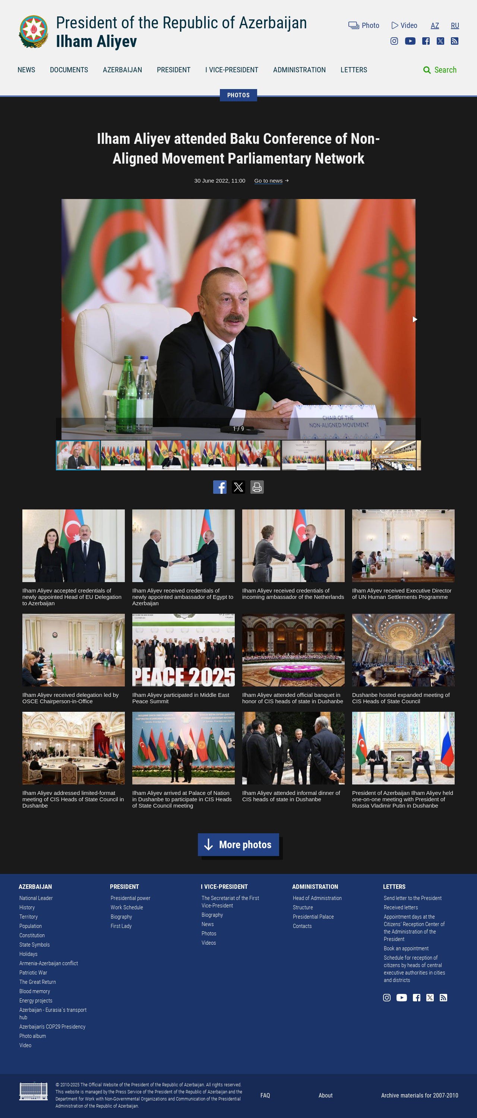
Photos (209, 933)
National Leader (36, 898)
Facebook (426, 41)
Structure (303, 907)
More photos (245, 844)
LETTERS (354, 69)
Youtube (410, 41)
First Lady (121, 926)
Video (409, 25)
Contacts (302, 926)
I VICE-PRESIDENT (231, 69)
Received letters (401, 907)
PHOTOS (238, 95)
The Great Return (37, 982)
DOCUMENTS (69, 69)
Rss (454, 41)
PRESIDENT (173, 69)
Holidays (28, 954)
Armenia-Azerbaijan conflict (48, 963)
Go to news (269, 180)
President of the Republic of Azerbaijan (181, 22)
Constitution (32, 935)
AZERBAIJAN (122, 69)
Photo (370, 25)
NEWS (26, 69)
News (208, 924)
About (326, 1095)
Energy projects (36, 1000)
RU (455, 25)
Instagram (394, 41)
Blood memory (34, 991)
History (27, 907)
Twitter (440, 41)
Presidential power (131, 898)
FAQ (265, 1095)
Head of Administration (317, 898)
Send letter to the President (413, 898)
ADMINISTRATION (299, 69)
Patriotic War (33, 972)
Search (446, 70)
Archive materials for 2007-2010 (419, 1095)
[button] (414, 319)
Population (30, 926)
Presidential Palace (313, 916)
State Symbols (34, 944)
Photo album (32, 1036)
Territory (28, 916)
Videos (209, 942)
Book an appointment (406, 948)
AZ (435, 25)
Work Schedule (127, 907)
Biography (121, 916)
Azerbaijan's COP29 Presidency (52, 1026)
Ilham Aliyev (96, 41)
